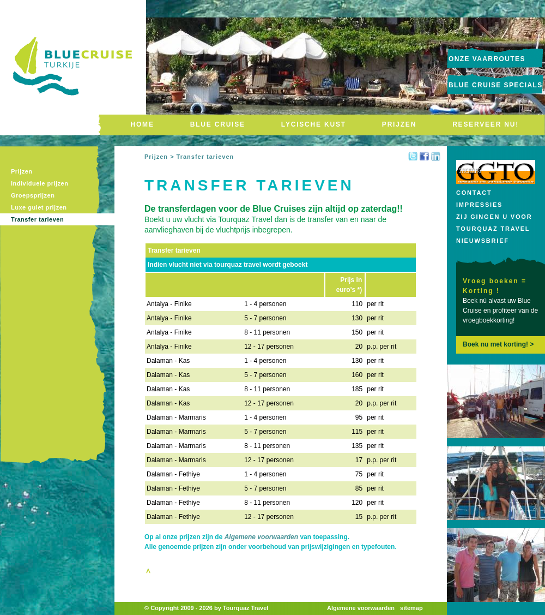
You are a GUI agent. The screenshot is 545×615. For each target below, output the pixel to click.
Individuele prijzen (39, 183)
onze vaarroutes (487, 59)
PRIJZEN (399, 124)
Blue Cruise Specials (496, 85)
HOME (142, 124)
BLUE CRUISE (217, 124)
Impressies (479, 204)
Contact (474, 192)
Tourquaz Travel (493, 228)
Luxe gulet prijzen (39, 207)
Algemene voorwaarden (261, 537)
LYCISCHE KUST (313, 124)
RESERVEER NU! (485, 124)
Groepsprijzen (33, 195)
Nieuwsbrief (482, 240)
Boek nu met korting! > (498, 344)
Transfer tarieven (37, 219)
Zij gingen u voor (494, 216)
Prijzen (22, 171)
